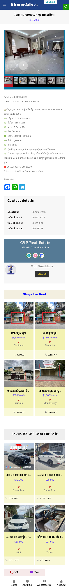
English (50, 2)
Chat (34, 572)
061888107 (21, 355)
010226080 (14, 560)
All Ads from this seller (35, 247)
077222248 (45, 498)
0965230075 (38, 217)
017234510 (45, 560)
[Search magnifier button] (66, 6)
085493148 (37, 223)
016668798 (37, 228)
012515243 (13, 498)
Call (14, 572)
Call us (42, 274)
